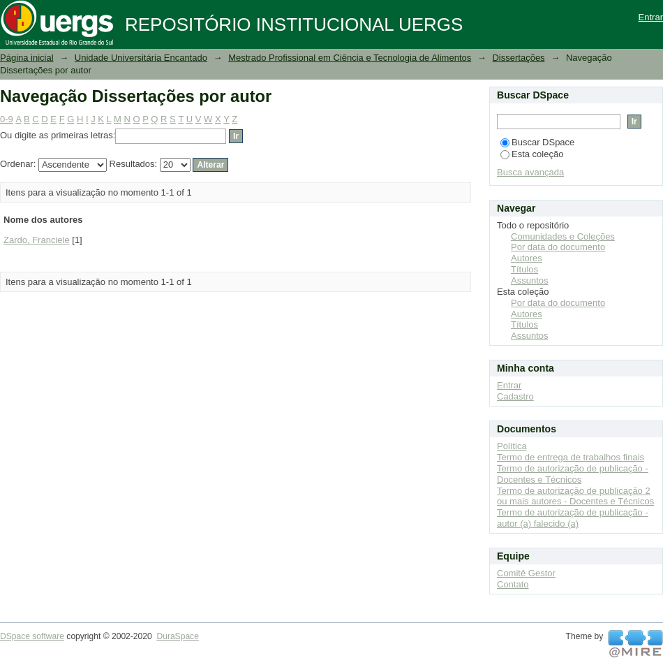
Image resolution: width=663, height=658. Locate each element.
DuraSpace (177, 636)
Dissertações (518, 57)
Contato (513, 584)
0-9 (6, 119)
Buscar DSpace (537, 142)
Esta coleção (531, 154)
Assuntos (529, 280)
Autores (526, 258)
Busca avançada (530, 172)
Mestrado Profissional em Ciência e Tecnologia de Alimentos (349, 57)
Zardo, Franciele (36, 240)
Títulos (524, 269)
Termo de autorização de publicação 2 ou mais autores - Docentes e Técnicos (575, 496)
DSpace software (32, 636)
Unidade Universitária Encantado (141, 57)
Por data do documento (558, 247)
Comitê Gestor (526, 573)
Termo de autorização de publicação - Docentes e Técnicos (572, 474)
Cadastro (515, 396)
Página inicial (27, 57)
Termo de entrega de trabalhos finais (570, 457)
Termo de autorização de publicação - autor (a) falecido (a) (572, 518)
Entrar (651, 17)
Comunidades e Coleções (563, 236)
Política (512, 446)
